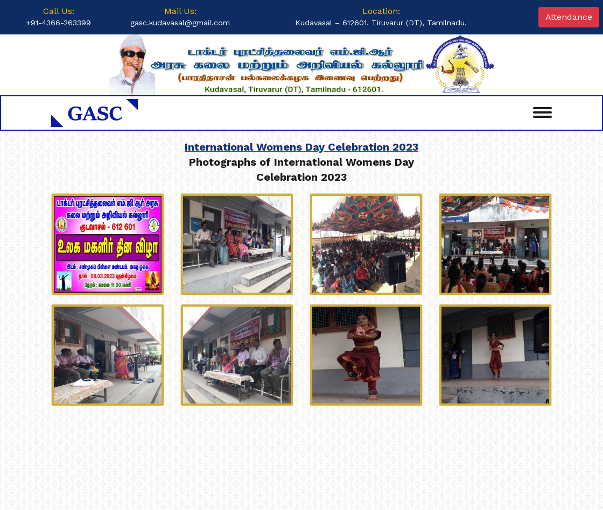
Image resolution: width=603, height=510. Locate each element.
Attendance (568, 17)
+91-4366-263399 (58, 22)
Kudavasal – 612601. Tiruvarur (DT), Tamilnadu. (381, 22)
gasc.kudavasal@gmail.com (180, 22)
